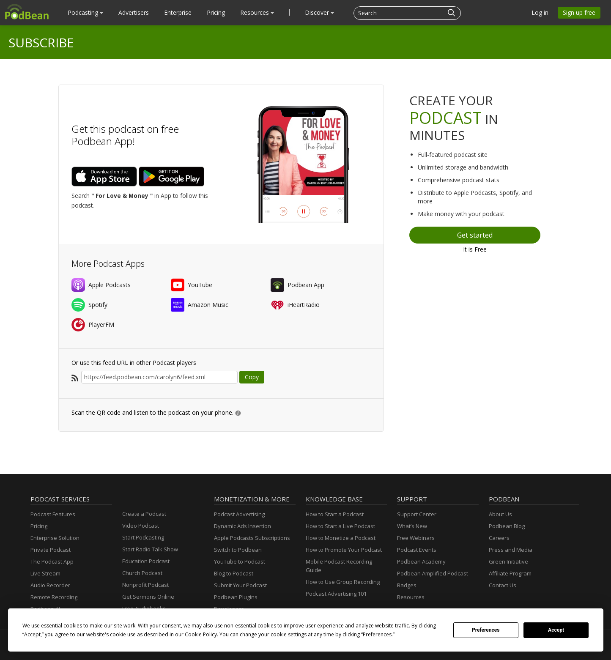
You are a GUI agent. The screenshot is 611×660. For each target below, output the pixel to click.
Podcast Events (416, 549)
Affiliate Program (510, 573)
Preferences (486, 630)
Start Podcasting (143, 537)
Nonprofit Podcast (145, 585)
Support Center (416, 514)
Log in (540, 12)
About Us (500, 514)
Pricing (216, 12)
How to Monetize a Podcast (340, 538)
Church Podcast (142, 573)
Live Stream (45, 573)
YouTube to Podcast (239, 561)
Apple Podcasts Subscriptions (252, 538)
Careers (499, 538)
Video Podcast (140, 525)
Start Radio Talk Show (150, 549)
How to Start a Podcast (335, 514)
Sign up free (579, 12)
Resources (257, 12)
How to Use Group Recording (343, 582)
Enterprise (178, 12)
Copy (252, 377)
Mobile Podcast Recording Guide (339, 566)
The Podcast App (52, 561)
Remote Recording (53, 597)
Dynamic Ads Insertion (242, 526)
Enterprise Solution (54, 538)
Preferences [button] (377, 634)
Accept (556, 630)
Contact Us (502, 585)
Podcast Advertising (239, 514)
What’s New (412, 526)
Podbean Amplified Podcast (432, 573)
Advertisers (133, 12)
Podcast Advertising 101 (336, 593)
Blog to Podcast (233, 573)
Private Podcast (50, 549)
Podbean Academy (421, 561)
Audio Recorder (50, 585)
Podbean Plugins (236, 597)
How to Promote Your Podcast (344, 549)
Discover (319, 12)
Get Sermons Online (148, 596)
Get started (475, 235)
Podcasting (85, 12)
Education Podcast (146, 561)
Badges (406, 585)
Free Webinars (416, 538)
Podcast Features (52, 514)
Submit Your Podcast (240, 585)
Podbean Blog (507, 526)
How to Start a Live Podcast (340, 526)
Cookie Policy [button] (201, 634)
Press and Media (510, 549)
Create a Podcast (144, 514)
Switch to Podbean (238, 549)
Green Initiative (508, 561)
